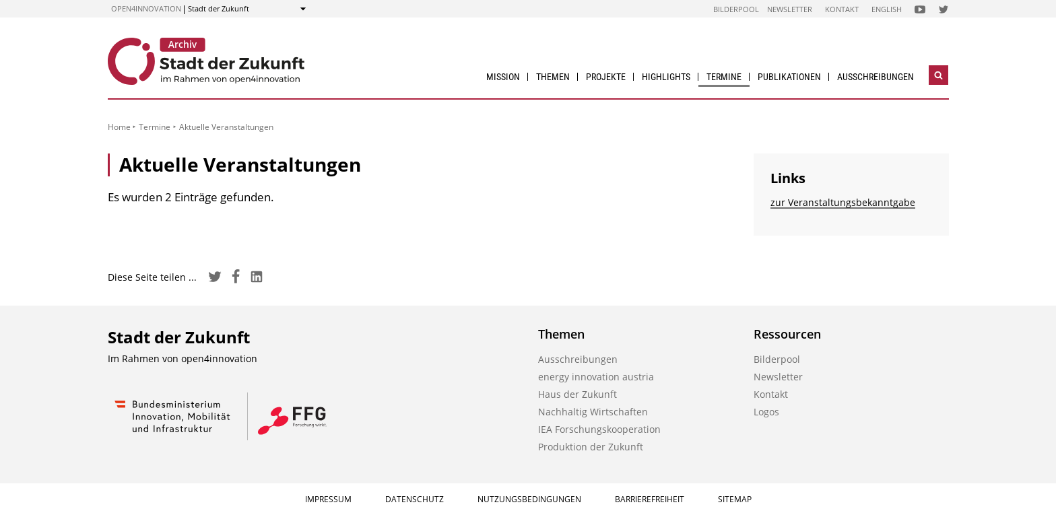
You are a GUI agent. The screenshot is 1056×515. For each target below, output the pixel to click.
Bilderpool (736, 9)
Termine (723, 76)
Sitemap (735, 499)
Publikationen (789, 76)
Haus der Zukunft (577, 394)
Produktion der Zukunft (590, 446)
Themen (553, 76)
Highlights (666, 76)
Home (119, 127)
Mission (503, 76)
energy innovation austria (596, 376)
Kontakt (842, 9)
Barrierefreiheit (649, 499)
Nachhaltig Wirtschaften (593, 411)
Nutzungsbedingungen (529, 499)
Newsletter (789, 9)
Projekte (606, 76)
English (886, 9)
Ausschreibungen (875, 76)
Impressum (328, 499)
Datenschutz (414, 499)
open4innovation (146, 8)
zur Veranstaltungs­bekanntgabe (842, 202)
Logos (766, 411)
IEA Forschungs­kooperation (599, 429)
